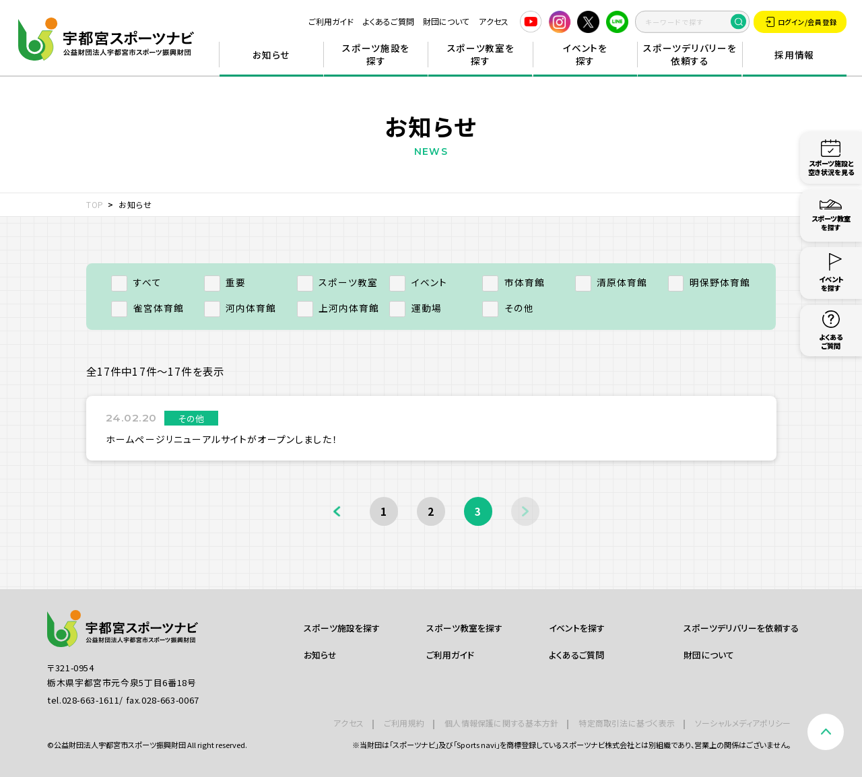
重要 (225, 282)
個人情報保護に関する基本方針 (501, 723)
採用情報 (794, 54)
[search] (692, 21)
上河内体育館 (338, 307)
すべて (136, 282)
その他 (508, 307)
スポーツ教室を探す (481, 54)
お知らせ (271, 54)
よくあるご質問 (388, 21)
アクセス (493, 21)
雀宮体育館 (147, 307)
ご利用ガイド (331, 21)
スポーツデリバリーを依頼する (689, 54)
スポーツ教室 (337, 282)
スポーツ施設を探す (375, 54)
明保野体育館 (709, 282)
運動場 (415, 307)
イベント (418, 282)
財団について (446, 21)
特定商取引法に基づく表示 (626, 723)
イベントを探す (585, 54)
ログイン (801, 22)
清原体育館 (611, 282)
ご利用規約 (404, 723)
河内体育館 (240, 307)
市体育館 (513, 282)
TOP (95, 204)
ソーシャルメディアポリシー (743, 723)
